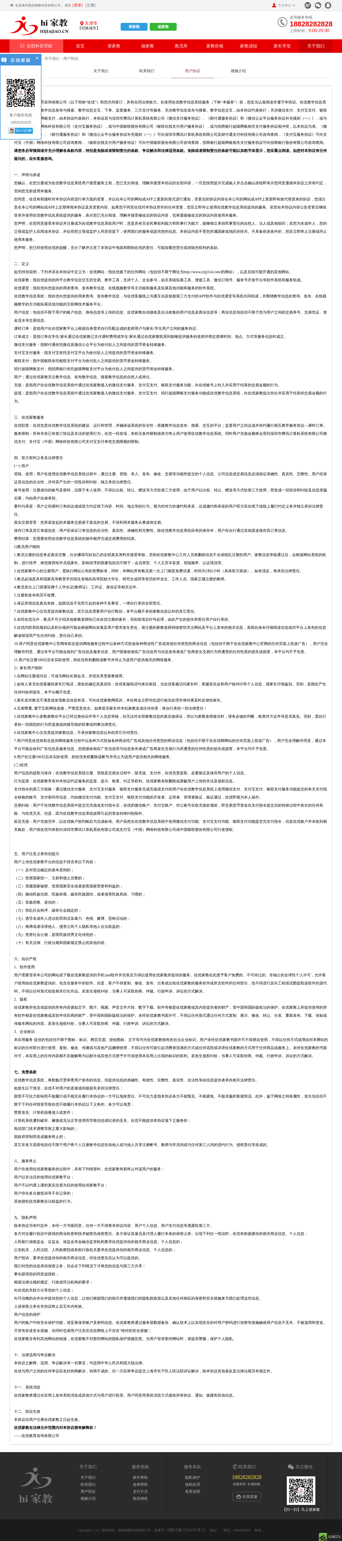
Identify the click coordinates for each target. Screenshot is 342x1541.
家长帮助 (140, 1478)
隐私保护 (192, 1478)
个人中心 (281, 5)
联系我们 (146, 71)
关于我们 (315, 46)
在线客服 (249, 1497)
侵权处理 (192, 1485)
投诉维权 (140, 1499)
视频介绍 (238, 71)
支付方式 (140, 1492)
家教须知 (248, 46)
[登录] (77, 5)
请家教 (134, 27)
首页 (80, 46)
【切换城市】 (89, 28)
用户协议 (70, 59)
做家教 (163, 27)
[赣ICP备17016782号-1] (186, 1530)
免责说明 (192, 1492)
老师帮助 (140, 1485)
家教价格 (215, 46)
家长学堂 (282, 46)
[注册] (90, 5)
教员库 (181, 46)
